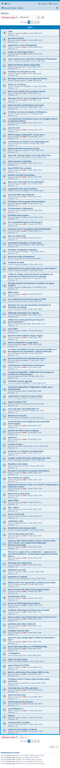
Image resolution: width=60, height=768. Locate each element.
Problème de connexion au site (21, 72)
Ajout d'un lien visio (17, 695)
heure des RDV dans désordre (21, 195)
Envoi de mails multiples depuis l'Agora (25, 336)
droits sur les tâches (17, 84)
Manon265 (26, 324)
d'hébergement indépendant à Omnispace (26, 365)
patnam (25, 264)
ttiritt (24, 391)
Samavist (26, 404)
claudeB (25, 191)
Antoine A (26, 683)
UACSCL (26, 251)
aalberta (25, 360)
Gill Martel (26, 61)
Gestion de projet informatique (21, 175)
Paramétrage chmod (17, 596)
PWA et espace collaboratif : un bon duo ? (26, 135)
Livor (24, 301)
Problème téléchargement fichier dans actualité (28, 610)
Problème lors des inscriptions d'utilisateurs (27, 112)
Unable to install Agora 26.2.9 (21, 52)
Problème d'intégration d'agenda (22, 250)
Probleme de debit (16, 262)
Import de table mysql (17, 659)
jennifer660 (26, 157)
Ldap (10, 31)
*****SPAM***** (14, 653)
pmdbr (25, 731)
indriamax (26, 245)
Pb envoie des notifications (20, 563)
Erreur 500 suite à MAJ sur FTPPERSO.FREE (27, 647)
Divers (5, 13)
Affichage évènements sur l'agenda (23, 313)
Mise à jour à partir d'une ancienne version (26, 91)
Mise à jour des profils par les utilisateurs (26, 182)
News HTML (13, 500)
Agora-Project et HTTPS (18, 665)
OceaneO (26, 578)
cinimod (25, 143)
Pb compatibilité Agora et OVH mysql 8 (25, 222)
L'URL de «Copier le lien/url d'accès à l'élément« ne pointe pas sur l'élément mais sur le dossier (30, 275)
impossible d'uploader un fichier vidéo (25, 243)
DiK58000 (26, 383)
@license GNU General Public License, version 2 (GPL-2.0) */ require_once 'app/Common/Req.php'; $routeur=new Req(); (32, 543)
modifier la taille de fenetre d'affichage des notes (29, 458)
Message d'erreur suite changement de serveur (28, 98)
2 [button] (32, 22)
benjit (24, 516)
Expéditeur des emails (17, 464)
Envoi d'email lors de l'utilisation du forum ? (27, 358)
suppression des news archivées (22, 189)
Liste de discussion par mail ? (21, 534)
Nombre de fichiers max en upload (23, 430)
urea (24, 509)
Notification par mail (17, 570)
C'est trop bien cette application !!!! (23, 409)
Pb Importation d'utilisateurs (20, 208)
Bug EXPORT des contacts (20, 168)
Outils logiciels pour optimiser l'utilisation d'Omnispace (32, 59)
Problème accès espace (18, 215)
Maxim (25, 330)
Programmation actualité (19, 722)
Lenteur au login (15, 444)
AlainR (25, 584)
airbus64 (26, 530)
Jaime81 (26, 661)
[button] (38, 22)
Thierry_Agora (28, 446)
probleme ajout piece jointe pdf (21, 624)
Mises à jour (13, 292)
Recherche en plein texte (19, 494)
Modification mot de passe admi (22, 528)
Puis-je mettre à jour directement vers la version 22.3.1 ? (32, 617)
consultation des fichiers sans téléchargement (28, 142)
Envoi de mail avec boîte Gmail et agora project (28, 589)
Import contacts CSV (17, 402)
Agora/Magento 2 (15, 709)
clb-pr (25, 107)
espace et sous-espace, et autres (22, 729)
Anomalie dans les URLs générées (23, 688)
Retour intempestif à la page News (23, 342)
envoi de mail (14, 128)
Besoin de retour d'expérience (21, 257)
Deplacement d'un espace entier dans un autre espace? (32, 268)
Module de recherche (17, 416)
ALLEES (26, 466)
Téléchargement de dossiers (20, 702)
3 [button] (35, 22)
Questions (12, 437)
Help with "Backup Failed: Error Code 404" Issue (29, 155)
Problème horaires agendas (20, 381)
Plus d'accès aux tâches (18, 478)
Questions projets (16, 38)
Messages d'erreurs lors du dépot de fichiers (27, 79)
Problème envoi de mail (18, 631)
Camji (25, 217)
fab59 (25, 309)
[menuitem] (7, 3)
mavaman (26, 460)
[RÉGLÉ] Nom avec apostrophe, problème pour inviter (32, 583)
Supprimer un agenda (17, 577)
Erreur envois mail (16, 514)
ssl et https (13, 329)
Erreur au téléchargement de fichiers (24, 603)
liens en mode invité (17, 236)
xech (24, 33)
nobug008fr (27, 86)
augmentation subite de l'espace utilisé (25, 396)
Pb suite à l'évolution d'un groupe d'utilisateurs (28, 471)
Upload (11, 716)
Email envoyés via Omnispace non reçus (26, 105)
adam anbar (27, 278)
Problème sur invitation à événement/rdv (26, 451)
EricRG (25, 353)
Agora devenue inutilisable (20, 161)
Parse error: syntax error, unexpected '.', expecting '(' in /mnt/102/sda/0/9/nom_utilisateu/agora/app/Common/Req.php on (33, 554)
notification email (15, 521)
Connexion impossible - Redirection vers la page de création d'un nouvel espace (30, 373)
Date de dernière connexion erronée (24, 148)
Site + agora (13, 507)
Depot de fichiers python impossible (24, 65)
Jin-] (24, 258)
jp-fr (24, 67)
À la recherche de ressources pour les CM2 (27, 299)
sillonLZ (25, 114)
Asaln (25, 523)
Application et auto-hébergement (22, 45)
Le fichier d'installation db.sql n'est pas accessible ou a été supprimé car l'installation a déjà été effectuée (32, 350)
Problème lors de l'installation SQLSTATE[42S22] (29, 229)
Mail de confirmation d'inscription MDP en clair (28, 672)
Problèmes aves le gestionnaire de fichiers (26, 201)
